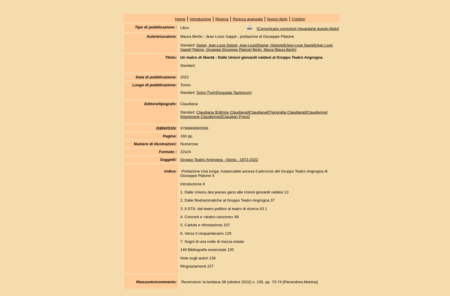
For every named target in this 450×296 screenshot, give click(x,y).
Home (180, 19)
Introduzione (200, 19)
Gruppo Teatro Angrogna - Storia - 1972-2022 (219, 159)
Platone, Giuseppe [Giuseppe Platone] (222, 50)
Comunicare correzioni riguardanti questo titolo (298, 28)
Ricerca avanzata (248, 19)
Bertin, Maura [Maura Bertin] (274, 50)
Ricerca (221, 19)
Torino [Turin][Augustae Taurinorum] (224, 93)
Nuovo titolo (277, 19)
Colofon (298, 19)
